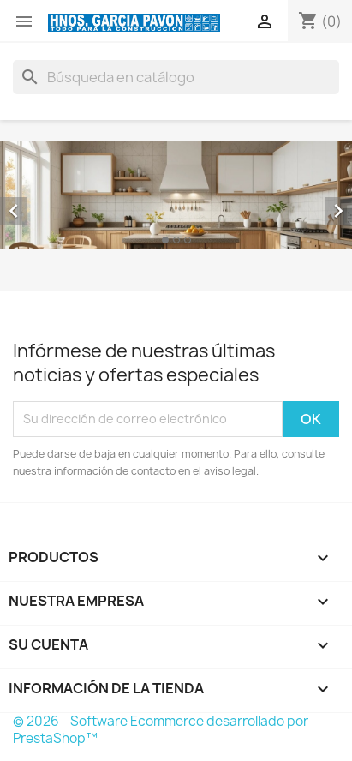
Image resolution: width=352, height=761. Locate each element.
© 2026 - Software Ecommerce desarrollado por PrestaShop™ (160, 729)
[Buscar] (176, 77)
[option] (176, 195)
